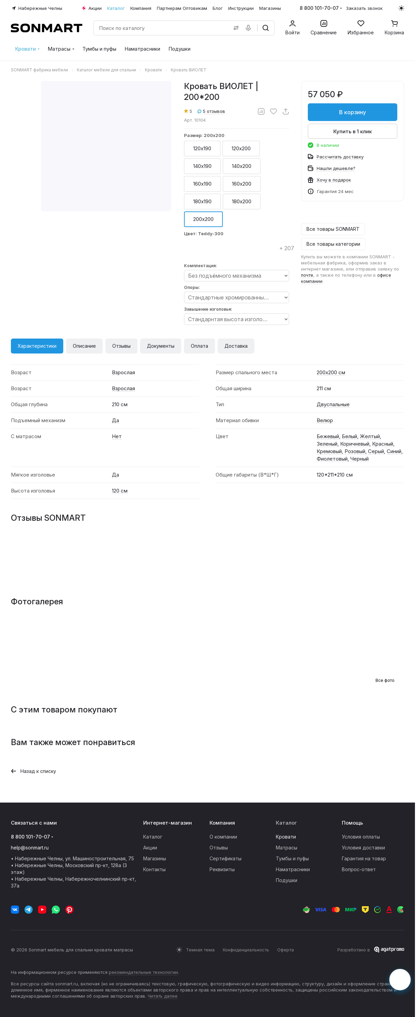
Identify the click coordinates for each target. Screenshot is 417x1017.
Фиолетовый (332, 458)
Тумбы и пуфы (292, 858)
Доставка (236, 346)
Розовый (355, 451)
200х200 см (331, 372)
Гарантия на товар (364, 858)
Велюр (325, 420)
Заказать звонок (364, 8)
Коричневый (354, 444)
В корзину (352, 112)
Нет (117, 436)
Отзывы (121, 346)
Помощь (352, 823)
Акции (150, 847)
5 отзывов (211, 111)
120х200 (241, 148)
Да (115, 420)
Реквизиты (222, 869)
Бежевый (328, 436)
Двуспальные (333, 404)
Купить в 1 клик (352, 131)
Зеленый (327, 444)
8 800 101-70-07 (319, 8)
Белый (349, 436)
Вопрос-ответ (359, 869)
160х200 (241, 183)
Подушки (286, 880)
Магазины (154, 858)
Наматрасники (293, 869)
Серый (376, 451)
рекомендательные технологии (143, 972)
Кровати (286, 837)
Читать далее (163, 996)
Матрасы (286, 847)
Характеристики (37, 346)
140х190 (202, 166)
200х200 (203, 219)
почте (307, 275)
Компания (222, 823)
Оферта (285, 949)
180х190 (202, 201)
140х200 (241, 166)
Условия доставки (363, 847)
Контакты (154, 869)
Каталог (152, 837)
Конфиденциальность (246, 949)
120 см (120, 490)
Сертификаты (225, 858)
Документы (160, 346)
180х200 (241, 201)
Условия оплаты (361, 837)
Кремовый (329, 451)
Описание (84, 346)
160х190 (202, 183)
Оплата (199, 346)
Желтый (370, 436)
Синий (394, 451)
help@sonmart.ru (30, 847)
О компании (223, 837)
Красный (382, 444)
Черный (359, 458)
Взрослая (123, 388)
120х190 (202, 148)
